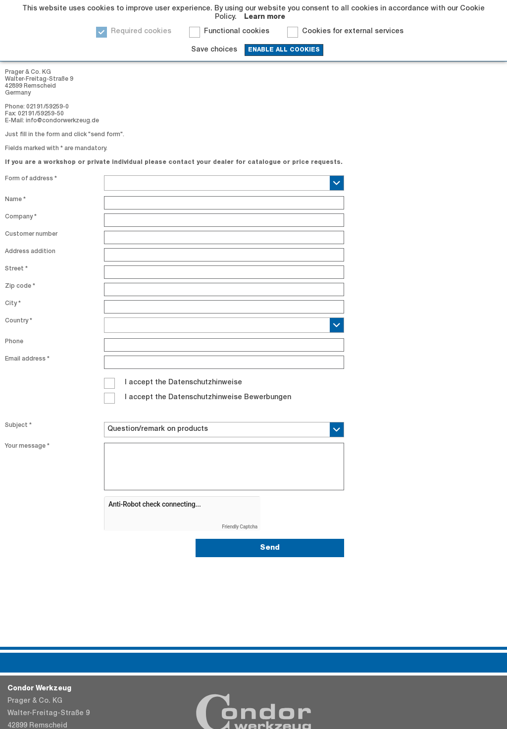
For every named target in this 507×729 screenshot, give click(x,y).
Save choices (214, 50)
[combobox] (224, 183)
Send (270, 548)
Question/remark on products (157, 429)
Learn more (264, 17)
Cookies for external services (353, 31)
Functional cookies (236, 31)
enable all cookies (284, 50)
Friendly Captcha (239, 526)
